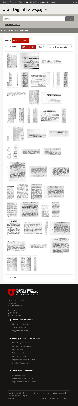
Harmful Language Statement (42, 2)
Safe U (43, 398)
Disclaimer (54, 398)
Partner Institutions (19, 375)
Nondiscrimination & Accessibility (55, 393)
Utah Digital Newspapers (21, 346)
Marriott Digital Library (20, 343)
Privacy (35, 393)
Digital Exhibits (17, 349)
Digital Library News (19, 356)
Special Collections (19, 327)
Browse (13, 2)
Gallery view (29, 47)
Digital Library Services (20, 324)
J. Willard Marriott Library (17, 300)
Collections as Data (19, 353)
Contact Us (23, 2)
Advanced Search (12, 24)
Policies (65, 398)
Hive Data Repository (20, 363)
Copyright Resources (20, 331)
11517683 (20, 40)
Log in (74, 2)
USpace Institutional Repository (24, 359)
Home (5, 2)
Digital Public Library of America (24, 382)
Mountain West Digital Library (23, 378)
